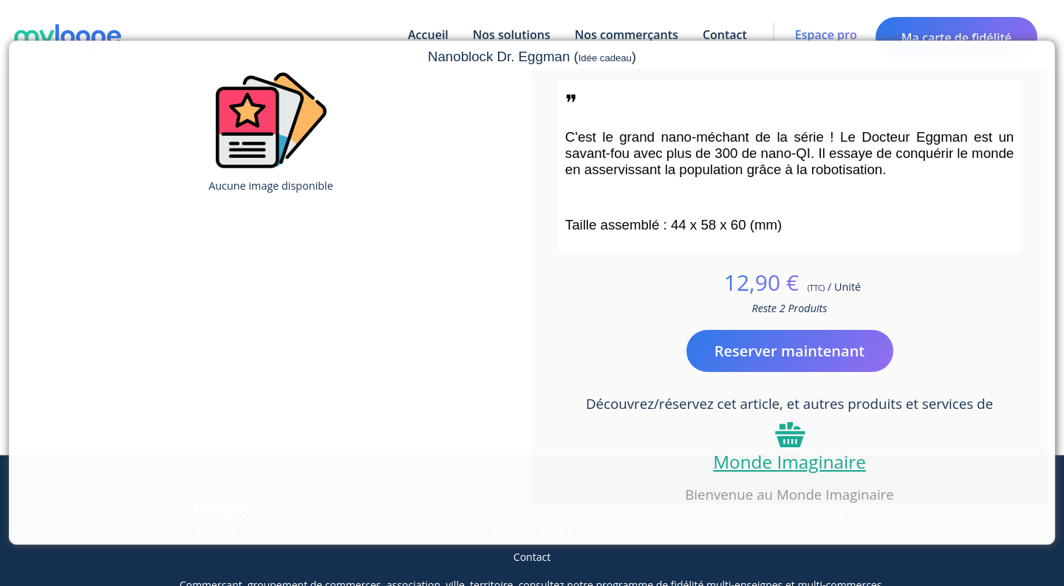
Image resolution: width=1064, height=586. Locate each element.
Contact (532, 557)
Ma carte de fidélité (956, 38)
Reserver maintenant (790, 351)
